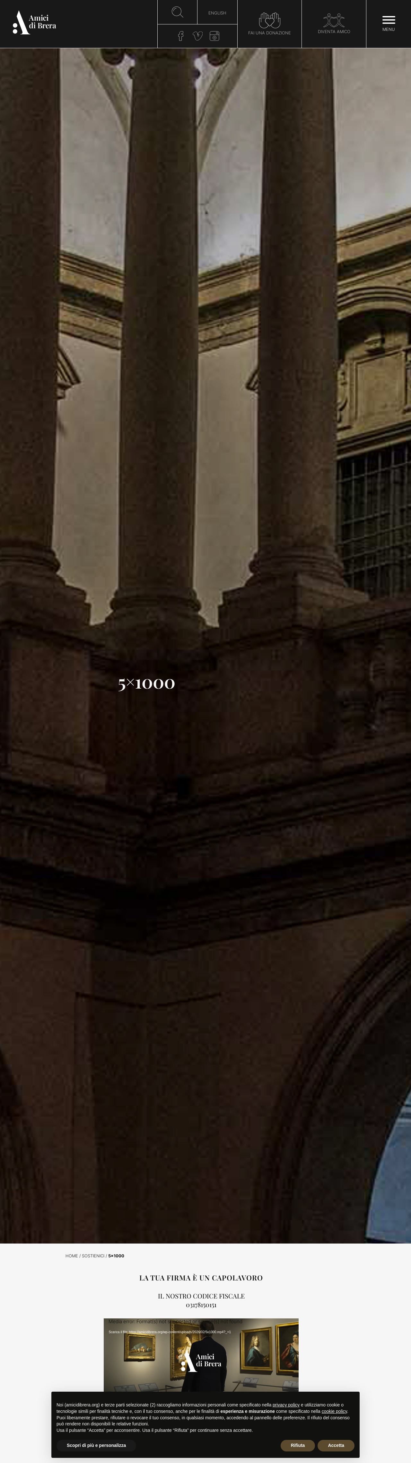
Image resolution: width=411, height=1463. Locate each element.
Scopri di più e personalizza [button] (96, 1445)
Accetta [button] (336, 1445)
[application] (201, 1373)
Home (72, 1255)
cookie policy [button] (334, 1411)
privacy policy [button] (286, 1404)
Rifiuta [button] (298, 1445)
